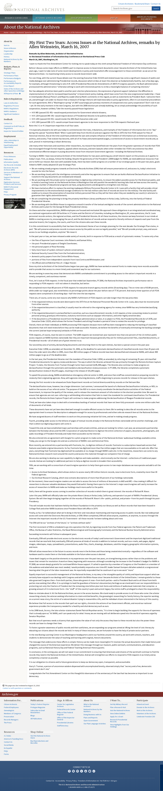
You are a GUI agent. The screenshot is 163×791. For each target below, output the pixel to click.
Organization (9, 51)
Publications (8, 159)
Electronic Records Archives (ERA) (11, 169)
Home (6, 32)
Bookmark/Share (142, 3)
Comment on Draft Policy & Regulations (14, 127)
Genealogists (9, 710)
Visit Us (114, 18)
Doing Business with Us (92, 714)
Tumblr (81, 771)
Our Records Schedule (12, 165)
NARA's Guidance (10, 111)
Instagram (77, 771)
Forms (6, 754)
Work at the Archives (145, 710)
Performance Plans (11, 75)
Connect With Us (81, 767)
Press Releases (10, 156)
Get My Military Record (118, 704)
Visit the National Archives (120, 710)
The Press (8, 722)
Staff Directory (62, 726)
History (6, 56)
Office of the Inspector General (65, 718)
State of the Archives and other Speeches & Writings (14, 90)
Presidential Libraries (65, 722)
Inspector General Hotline (13, 131)
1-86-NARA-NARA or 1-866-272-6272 (81, 787)
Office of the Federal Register (65, 713)
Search (156, 8)
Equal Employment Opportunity (11, 146)
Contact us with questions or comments (17, 688)
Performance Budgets (12, 78)
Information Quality (11, 162)
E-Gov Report (9, 86)
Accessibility (60, 781)
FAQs (6, 192)
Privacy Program (10, 194)
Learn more (140, 786)
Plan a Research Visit (118, 707)
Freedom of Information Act (88, 781)
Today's (40, 704)
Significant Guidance (11, 114)
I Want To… (115, 700)
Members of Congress (12, 713)
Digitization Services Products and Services (12, 183)
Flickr (93, 771)
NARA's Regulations (11, 108)
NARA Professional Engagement (11, 188)
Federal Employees (11, 707)
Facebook (69, 771)
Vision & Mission (10, 48)
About (12, 32)
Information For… (13, 700)
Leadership (8, 54)
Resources (9, 732)
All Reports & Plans (11, 93)
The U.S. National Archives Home (34, 7)
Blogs (33, 715)
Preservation (9, 716)
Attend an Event (143, 704)
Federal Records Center (66, 709)
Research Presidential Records (118, 720)
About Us (88, 700)
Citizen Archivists (126, 3)
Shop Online (37, 732)
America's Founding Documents (146, 18)
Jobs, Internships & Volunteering (11, 141)
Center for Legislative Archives (65, 705)
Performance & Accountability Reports (12, 82)
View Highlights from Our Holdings (119, 725)
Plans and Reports (91, 717)
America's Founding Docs (13, 739)
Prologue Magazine (38, 707)
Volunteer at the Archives (146, 713)
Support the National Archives (12, 178)
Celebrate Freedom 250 (146, 716)
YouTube (85, 771)
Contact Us (155, 3)
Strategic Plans (9, 73)
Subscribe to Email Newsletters (38, 711)
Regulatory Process (11, 106)
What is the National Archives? (91, 705)
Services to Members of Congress (13, 173)
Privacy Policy (71, 781)
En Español (8, 748)
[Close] (160, 767)
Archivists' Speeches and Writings (29, 32)
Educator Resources (81, 18)
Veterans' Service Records (49, 18)
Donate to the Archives (145, 707)
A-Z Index (7, 736)
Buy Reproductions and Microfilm (39, 742)
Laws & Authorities (11, 103)
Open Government (91, 720)
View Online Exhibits (117, 713)
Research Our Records (16, 18)
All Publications (36, 718)
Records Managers (11, 719)
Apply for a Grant (116, 716)
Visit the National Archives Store (40, 737)
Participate (142, 700)
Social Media (9, 745)
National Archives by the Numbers (13, 60)
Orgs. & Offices (64, 700)
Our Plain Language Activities (95, 723)
